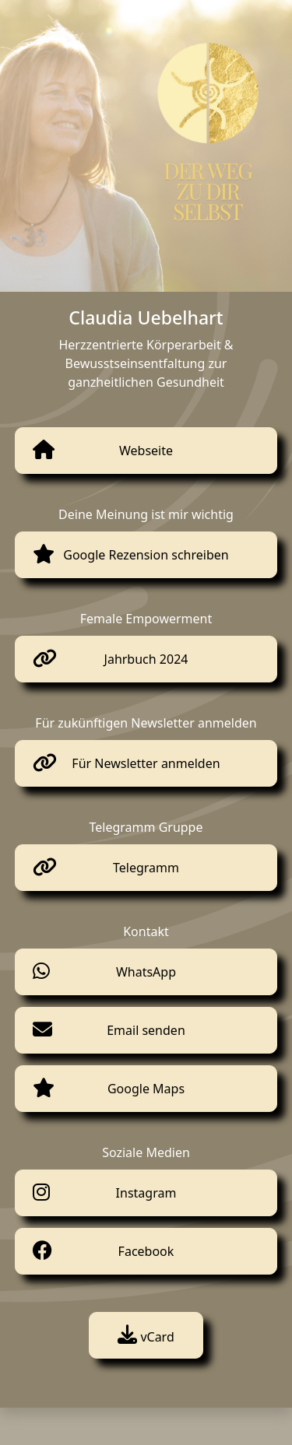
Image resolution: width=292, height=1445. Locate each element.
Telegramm (146, 867)
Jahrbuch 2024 (146, 659)
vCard (146, 1336)
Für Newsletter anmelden (146, 763)
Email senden (146, 1030)
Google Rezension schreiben (145, 554)
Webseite (146, 450)
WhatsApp (146, 971)
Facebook (146, 1251)
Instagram (146, 1192)
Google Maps (146, 1088)
